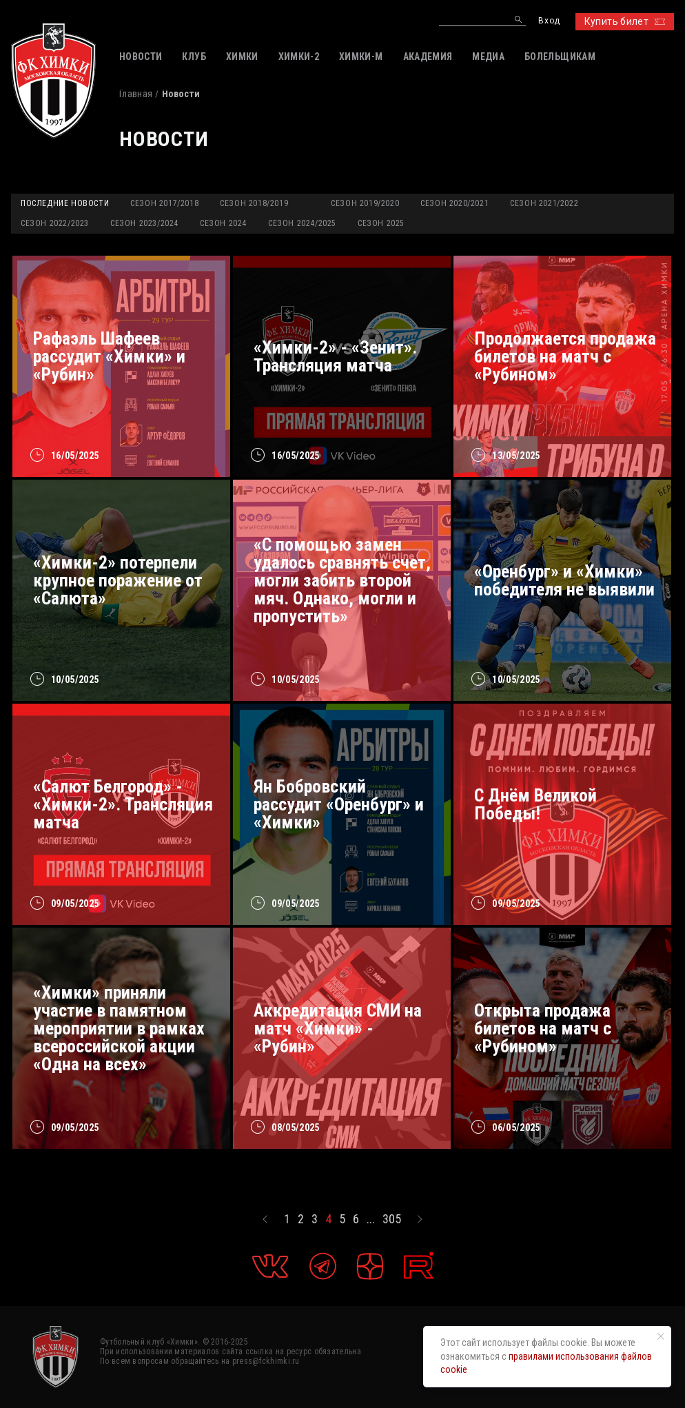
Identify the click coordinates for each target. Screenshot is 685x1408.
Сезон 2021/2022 (544, 203)
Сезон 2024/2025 (302, 223)
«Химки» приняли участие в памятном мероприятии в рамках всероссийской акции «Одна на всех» (119, 1028)
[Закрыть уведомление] (661, 1336)
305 (391, 1219)
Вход (549, 21)
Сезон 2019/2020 (365, 203)
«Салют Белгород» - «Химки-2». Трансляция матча (123, 804)
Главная (135, 93)
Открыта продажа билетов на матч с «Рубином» (542, 1028)
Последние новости (65, 203)
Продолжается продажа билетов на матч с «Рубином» (565, 356)
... (371, 1219)
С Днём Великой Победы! (535, 804)
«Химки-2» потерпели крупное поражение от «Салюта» (118, 580)
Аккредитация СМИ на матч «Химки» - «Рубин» (338, 1028)
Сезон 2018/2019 (254, 203)
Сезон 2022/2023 (55, 223)
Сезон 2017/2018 (164, 203)
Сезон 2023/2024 (144, 223)
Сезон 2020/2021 (454, 203)
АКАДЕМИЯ (428, 56)
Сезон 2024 (223, 223)
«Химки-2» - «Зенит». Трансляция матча (335, 356)
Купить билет (624, 21)
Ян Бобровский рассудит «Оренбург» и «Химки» (339, 804)
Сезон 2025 (381, 223)
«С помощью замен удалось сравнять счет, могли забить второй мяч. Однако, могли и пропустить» (342, 580)
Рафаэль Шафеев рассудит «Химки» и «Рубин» (109, 356)
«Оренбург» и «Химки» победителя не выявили (564, 580)
